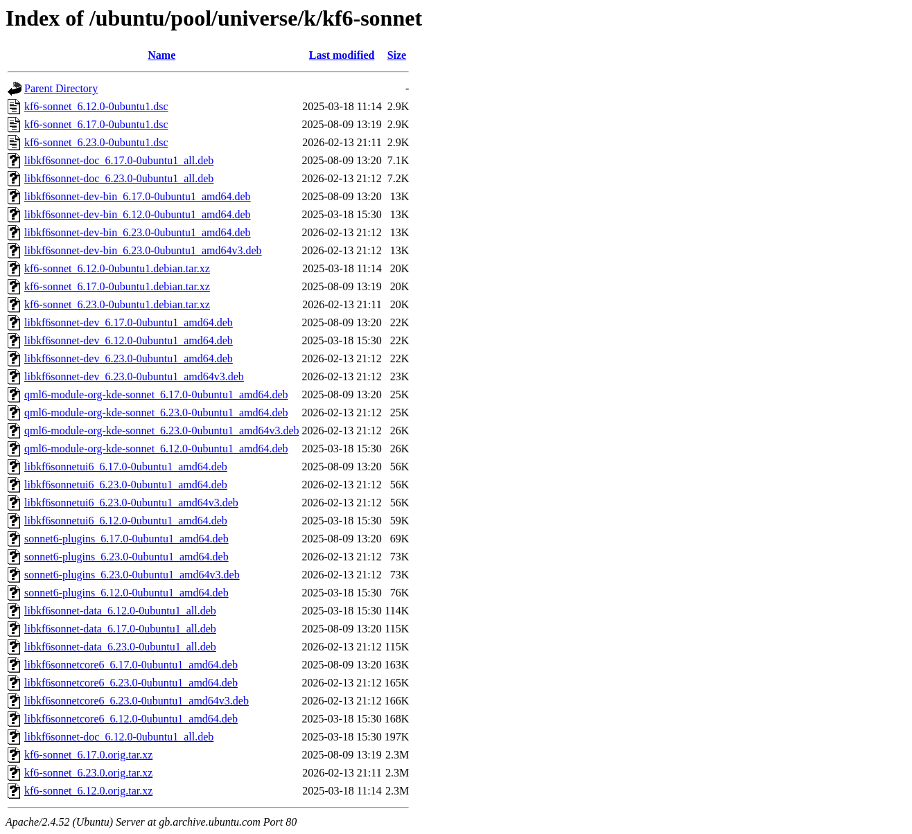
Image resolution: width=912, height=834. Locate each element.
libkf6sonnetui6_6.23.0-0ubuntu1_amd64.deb (125, 484)
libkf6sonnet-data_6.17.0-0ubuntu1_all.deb (120, 629)
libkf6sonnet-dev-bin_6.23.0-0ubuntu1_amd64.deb (137, 232)
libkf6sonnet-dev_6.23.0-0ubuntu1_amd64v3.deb (134, 376)
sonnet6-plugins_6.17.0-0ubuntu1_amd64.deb (126, 538)
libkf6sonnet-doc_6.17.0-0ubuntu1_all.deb (118, 160)
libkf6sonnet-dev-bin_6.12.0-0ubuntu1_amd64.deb (137, 214)
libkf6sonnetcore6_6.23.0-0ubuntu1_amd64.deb (131, 683)
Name (161, 55)
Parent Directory (61, 88)
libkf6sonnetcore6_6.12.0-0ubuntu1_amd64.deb (131, 719)
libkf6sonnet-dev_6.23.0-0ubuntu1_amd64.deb (128, 358)
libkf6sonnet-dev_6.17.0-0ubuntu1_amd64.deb (128, 322)
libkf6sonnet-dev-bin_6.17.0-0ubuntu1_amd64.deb (137, 196)
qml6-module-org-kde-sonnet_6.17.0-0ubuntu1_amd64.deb (156, 394)
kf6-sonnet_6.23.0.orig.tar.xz (88, 773)
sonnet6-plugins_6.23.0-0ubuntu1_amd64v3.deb (132, 574)
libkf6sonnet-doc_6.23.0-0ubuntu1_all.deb (118, 178)
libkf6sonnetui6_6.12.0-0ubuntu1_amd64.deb (125, 520)
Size (397, 55)
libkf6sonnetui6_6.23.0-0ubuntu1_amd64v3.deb (131, 502)
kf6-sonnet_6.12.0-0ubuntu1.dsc (96, 106)
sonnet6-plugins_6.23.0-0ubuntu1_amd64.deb (126, 556)
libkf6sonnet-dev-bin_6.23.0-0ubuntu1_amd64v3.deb (143, 250)
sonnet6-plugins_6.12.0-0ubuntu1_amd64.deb (126, 592)
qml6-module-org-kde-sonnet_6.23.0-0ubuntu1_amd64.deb (156, 412)
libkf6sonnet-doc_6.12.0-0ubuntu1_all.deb (118, 737)
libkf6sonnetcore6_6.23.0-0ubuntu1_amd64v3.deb (136, 701)
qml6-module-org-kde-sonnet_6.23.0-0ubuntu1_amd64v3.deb (161, 430)
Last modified (342, 55)
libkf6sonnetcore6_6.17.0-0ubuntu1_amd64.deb (131, 665)
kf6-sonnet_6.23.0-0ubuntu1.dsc (96, 142)
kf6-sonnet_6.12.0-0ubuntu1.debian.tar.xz (117, 268)
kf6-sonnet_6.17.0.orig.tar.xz (88, 755)
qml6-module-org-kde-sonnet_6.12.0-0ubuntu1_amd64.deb (156, 448)
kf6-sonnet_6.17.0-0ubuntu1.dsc (96, 124)
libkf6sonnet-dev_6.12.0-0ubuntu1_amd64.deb (128, 340)
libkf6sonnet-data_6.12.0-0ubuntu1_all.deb (120, 610)
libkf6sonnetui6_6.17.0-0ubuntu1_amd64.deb (125, 466)
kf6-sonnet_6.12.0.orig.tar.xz (88, 791)
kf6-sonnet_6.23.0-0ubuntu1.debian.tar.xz (117, 304)
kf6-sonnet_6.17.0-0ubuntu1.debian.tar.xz (117, 286)
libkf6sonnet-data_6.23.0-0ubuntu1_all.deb (120, 647)
